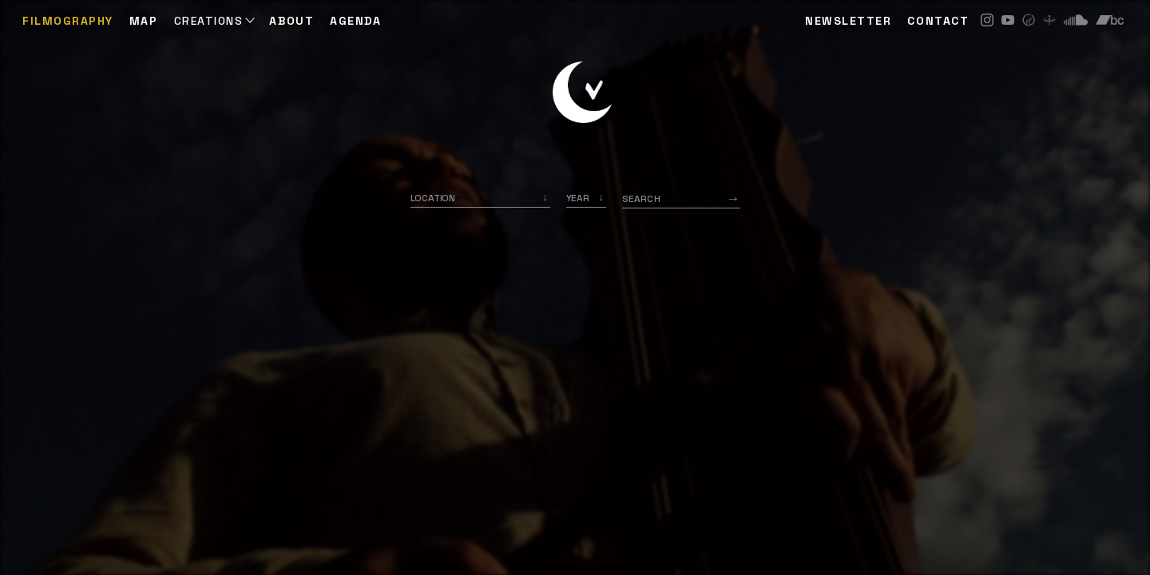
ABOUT (291, 20)
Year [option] (577, 198)
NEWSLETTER (848, 20)
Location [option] (433, 198)
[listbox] (586, 198)
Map (143, 20)
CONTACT (938, 20)
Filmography (67, 20)
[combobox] (480, 198)
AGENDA (355, 20)
